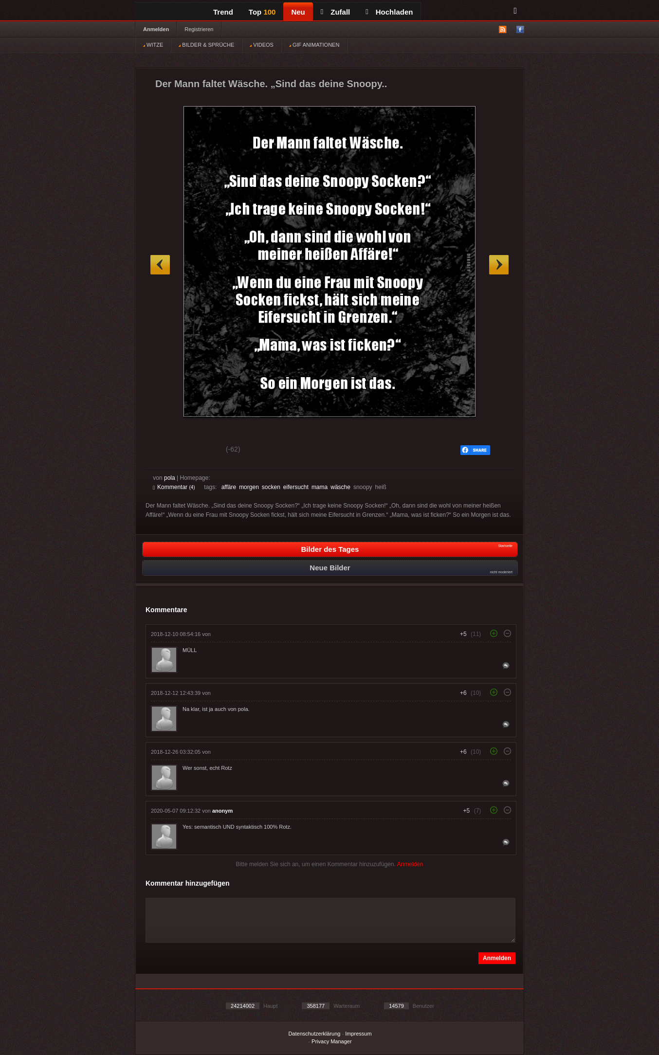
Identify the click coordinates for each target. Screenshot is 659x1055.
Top (262, 12)
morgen (249, 487)
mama (319, 487)
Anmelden (156, 29)
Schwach (200, 450)
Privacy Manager (331, 1041)
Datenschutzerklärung (314, 1034)
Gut (164, 450)
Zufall (335, 12)
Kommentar (174, 487)
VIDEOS (262, 45)
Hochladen (389, 12)
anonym (222, 811)
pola (169, 477)
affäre (228, 487)
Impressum (358, 1034)
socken (271, 487)
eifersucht (296, 487)
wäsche (340, 487)
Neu (298, 12)
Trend (223, 12)
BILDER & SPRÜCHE (206, 45)
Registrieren (198, 29)
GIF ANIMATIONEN (314, 45)
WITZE (153, 45)
